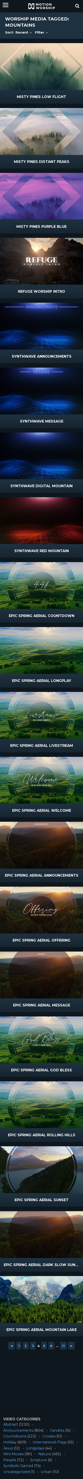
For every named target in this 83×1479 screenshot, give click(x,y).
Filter (41, 32)
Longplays (35, 1448)
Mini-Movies (13, 1454)
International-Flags (50, 1442)
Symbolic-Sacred (18, 1466)
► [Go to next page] (71, 1346)
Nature (44, 1454)
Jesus (8, 1448)
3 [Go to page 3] (33, 1346)
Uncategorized (16, 1472)
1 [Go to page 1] (19, 1346)
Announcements (18, 1430)
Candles (57, 1430)
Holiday (10, 1442)
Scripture (38, 1460)
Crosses (49, 1436)
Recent (23, 32)
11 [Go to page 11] (63, 1346)
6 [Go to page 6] (51, 1346)
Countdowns (14, 1436)
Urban (46, 1472)
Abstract (10, 1424)
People (9, 1460)
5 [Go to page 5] (44, 1346)
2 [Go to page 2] (26, 1346)
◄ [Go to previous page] (11, 1346)
